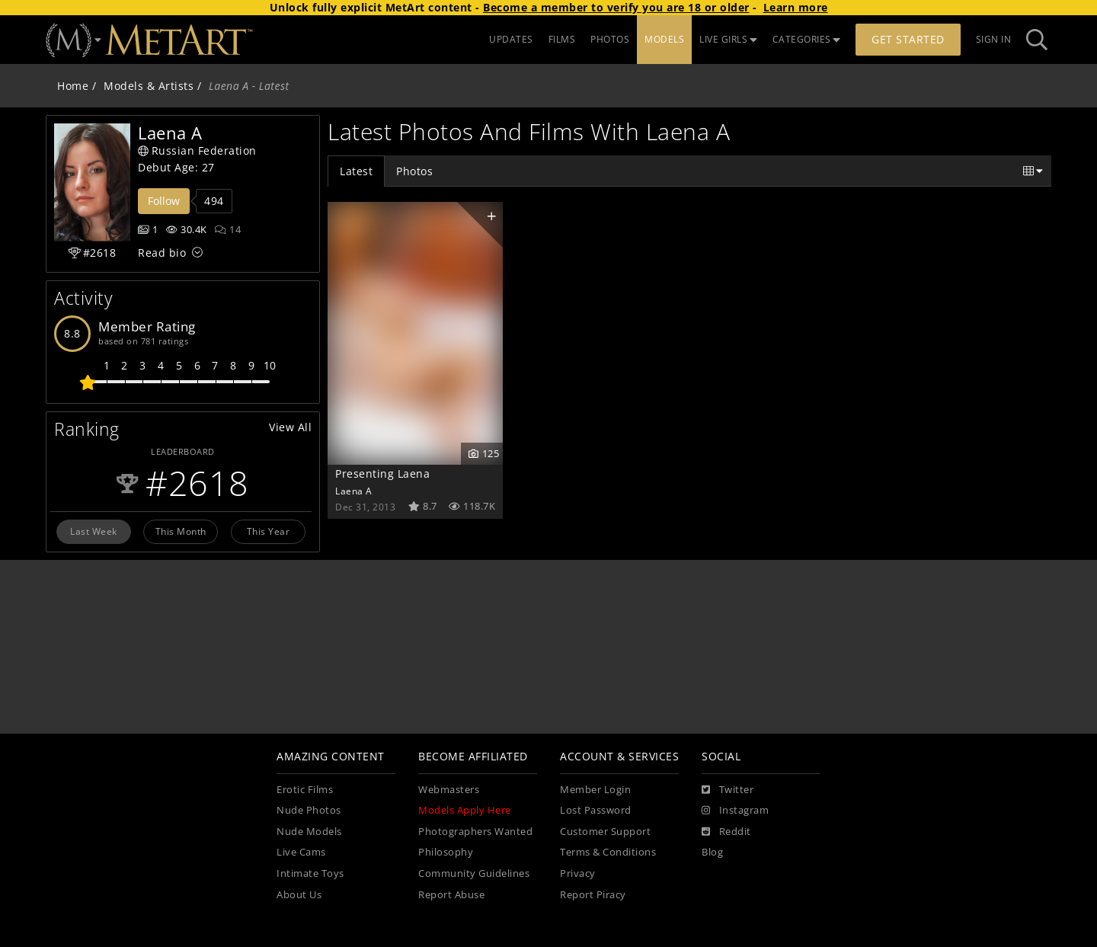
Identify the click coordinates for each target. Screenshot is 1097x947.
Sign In (994, 39)
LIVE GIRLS (728, 39)
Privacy (578, 873)
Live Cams (301, 852)
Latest (356, 171)
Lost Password (596, 810)
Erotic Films (305, 789)
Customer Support (605, 831)
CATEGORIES (806, 39)
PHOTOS (609, 39)
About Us (299, 894)
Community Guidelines (473, 873)
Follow (164, 201)
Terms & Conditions (608, 852)
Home (72, 85)
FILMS (562, 39)
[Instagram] (735, 810)
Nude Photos (309, 810)
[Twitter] (727, 790)
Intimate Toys (310, 873)
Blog (712, 852)
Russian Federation (197, 150)
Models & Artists (148, 85)
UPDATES (511, 39)
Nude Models (309, 831)
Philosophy (445, 852)
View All (290, 427)
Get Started (908, 39)
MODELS (664, 39)
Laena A (354, 491)
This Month (180, 531)
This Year (268, 531)
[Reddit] (726, 832)
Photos (414, 171)
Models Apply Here (464, 810)
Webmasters (448, 789)
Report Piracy (593, 894)
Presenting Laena (382, 473)
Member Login (595, 789)
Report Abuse (451, 894)
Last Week (93, 531)
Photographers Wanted (475, 831)
